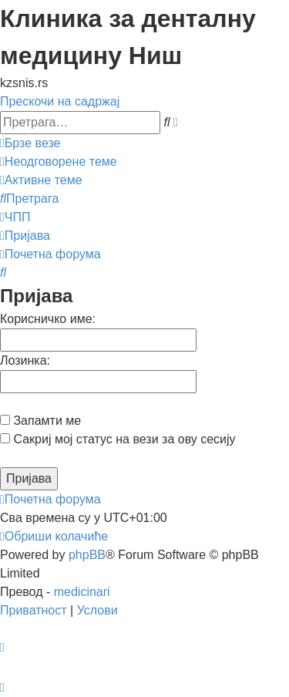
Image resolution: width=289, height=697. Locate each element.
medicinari (82, 591)
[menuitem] (58, 161)
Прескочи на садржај (59, 101)
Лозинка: (25, 360)
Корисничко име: (48, 318)
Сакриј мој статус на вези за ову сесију (118, 439)
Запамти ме (40, 420)
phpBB (87, 554)
